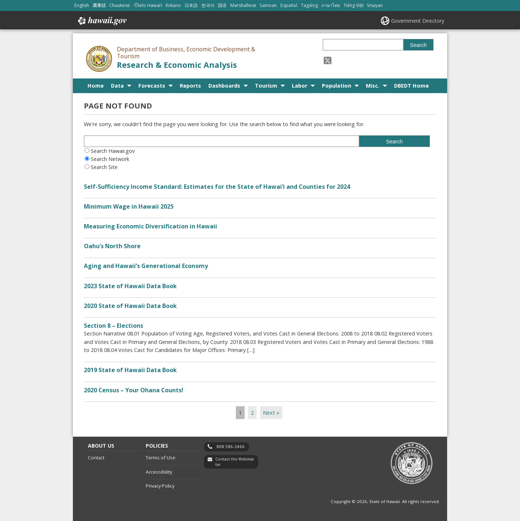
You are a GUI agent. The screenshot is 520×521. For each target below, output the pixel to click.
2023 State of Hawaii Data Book (130, 286)
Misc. (372, 85)
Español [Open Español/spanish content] (289, 5)
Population (336, 85)
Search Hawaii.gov (113, 150)
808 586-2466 (230, 446)
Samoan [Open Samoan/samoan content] (268, 5)
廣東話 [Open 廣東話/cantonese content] (99, 5)
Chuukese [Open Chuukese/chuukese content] (119, 5)
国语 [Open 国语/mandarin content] (222, 5)
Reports (190, 85)
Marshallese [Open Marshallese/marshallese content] (243, 5)
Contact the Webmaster (234, 461)
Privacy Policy (160, 486)
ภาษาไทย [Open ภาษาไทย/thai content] (330, 5)
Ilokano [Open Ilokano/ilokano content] (173, 5)
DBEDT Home (411, 85)
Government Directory (417, 20)
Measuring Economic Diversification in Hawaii (150, 226)
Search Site (104, 167)
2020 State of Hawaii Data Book (130, 306)
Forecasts (151, 85)
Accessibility (159, 472)
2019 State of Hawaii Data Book (130, 370)
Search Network (110, 158)
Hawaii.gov (101, 20)
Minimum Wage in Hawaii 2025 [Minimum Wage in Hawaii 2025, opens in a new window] (129, 206)
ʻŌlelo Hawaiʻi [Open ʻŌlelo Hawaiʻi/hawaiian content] (148, 5)
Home (96, 85)
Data (117, 85)
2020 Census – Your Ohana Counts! (133, 390)
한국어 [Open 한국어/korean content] (208, 5)
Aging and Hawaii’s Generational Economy (146, 266)
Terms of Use (160, 457)
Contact (96, 457)
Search (418, 45)
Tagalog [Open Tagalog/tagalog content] (309, 5)
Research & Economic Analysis (177, 65)
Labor (299, 85)
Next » (271, 412)
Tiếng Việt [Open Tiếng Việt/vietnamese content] (353, 5)
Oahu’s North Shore (112, 246)
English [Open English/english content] (81, 5)
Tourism (266, 85)
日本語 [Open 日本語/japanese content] (191, 5)
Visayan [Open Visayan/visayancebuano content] (375, 5)
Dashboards (224, 85)
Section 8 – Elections (113, 326)
